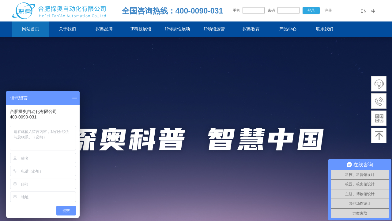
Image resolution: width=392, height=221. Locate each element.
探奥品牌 (104, 29)
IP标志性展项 (177, 29)
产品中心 (287, 29)
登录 (311, 10)
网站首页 (30, 29)
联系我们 (324, 29)
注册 (328, 10)
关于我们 (67, 29)
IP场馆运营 (214, 29)
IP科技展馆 (140, 29)
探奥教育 (251, 29)
